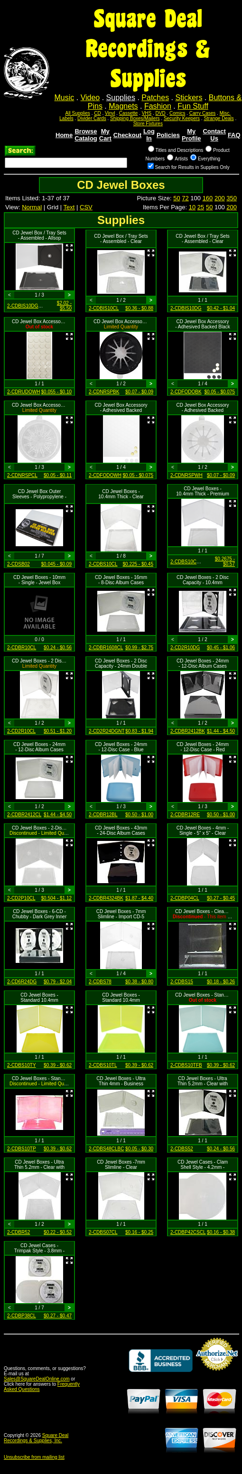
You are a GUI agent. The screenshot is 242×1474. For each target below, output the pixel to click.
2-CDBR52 (18, 1232)
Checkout (127, 135)
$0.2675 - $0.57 (225, 561)
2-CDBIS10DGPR (26, 305)
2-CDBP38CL (21, 1315)
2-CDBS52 (181, 1148)
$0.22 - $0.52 (58, 1232)
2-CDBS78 (100, 981)
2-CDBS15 (181, 981)
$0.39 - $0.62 (58, 1065)
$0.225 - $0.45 (138, 564)
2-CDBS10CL (103, 564)
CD (97, 113)
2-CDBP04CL (184, 898)
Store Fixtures (148, 123)
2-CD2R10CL (21, 731)
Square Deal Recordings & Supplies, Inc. (36, 1438)
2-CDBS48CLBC (106, 1148)
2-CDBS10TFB (186, 1065)
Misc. (225, 113)
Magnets (123, 106)
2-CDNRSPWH (186, 475)
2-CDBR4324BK (106, 898)
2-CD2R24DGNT (107, 731)
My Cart (105, 135)
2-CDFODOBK (186, 391)
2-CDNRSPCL (22, 475)
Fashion (157, 106)
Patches (155, 97)
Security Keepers (182, 118)
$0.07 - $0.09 (139, 391)
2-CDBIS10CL (104, 308)
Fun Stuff (192, 106)
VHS (147, 113)
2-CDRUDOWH (23, 391)
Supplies (120, 97)
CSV (86, 207)
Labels (66, 118)
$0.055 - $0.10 (56, 391)
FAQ (234, 135)
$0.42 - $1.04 (221, 308)
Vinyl (110, 113)
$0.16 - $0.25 (139, 1232)
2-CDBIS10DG (186, 308)
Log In (149, 135)
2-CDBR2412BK (187, 731)
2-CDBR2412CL (24, 814)
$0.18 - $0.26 (221, 981)
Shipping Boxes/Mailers (135, 118)
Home (64, 135)
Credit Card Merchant (216, 1374)
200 (219, 198)
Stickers (188, 97)
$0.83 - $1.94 (139, 731)
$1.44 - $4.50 (221, 731)
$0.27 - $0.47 (58, 1315)
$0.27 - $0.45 (221, 898)
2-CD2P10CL (21, 898)
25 (200, 207)
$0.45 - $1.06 (221, 647)
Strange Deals (218, 118)
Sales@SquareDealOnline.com (37, 1378)
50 (176, 198)
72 (185, 198)
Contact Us (214, 135)
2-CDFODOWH (105, 475)
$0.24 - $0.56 (58, 647)
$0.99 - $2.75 (139, 647)
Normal (32, 207)
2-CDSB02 (18, 564)
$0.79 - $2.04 (58, 981)
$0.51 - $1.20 (58, 731)
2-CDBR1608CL (106, 647)
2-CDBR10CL (21, 647)
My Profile (191, 135)
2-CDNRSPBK (104, 391)
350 (231, 198)
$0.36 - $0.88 (139, 308)
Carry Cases (202, 113)
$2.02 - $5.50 (64, 305)
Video (90, 97)
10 (192, 207)
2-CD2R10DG (185, 647)
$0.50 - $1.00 (139, 814)
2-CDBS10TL (103, 1065)
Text (69, 207)
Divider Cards (91, 118)
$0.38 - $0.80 (139, 981)
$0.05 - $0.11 (58, 475)
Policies (168, 135)
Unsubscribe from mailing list (34, 1457)
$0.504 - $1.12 (56, 898)
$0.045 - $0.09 (56, 564)
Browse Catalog (85, 135)
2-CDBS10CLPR (187, 561)
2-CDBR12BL (103, 814)
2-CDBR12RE (185, 814)
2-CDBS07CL (103, 1232)
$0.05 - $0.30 (139, 1148)
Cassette (128, 113)
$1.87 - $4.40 (139, 898)
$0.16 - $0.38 (221, 1232)
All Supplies (77, 113)
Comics (177, 113)
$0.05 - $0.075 (220, 391)
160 (208, 198)
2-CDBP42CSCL (187, 1232)
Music (64, 97)
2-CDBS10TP (21, 1148)
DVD (161, 113)
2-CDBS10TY (21, 1065)
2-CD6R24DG (22, 981)
